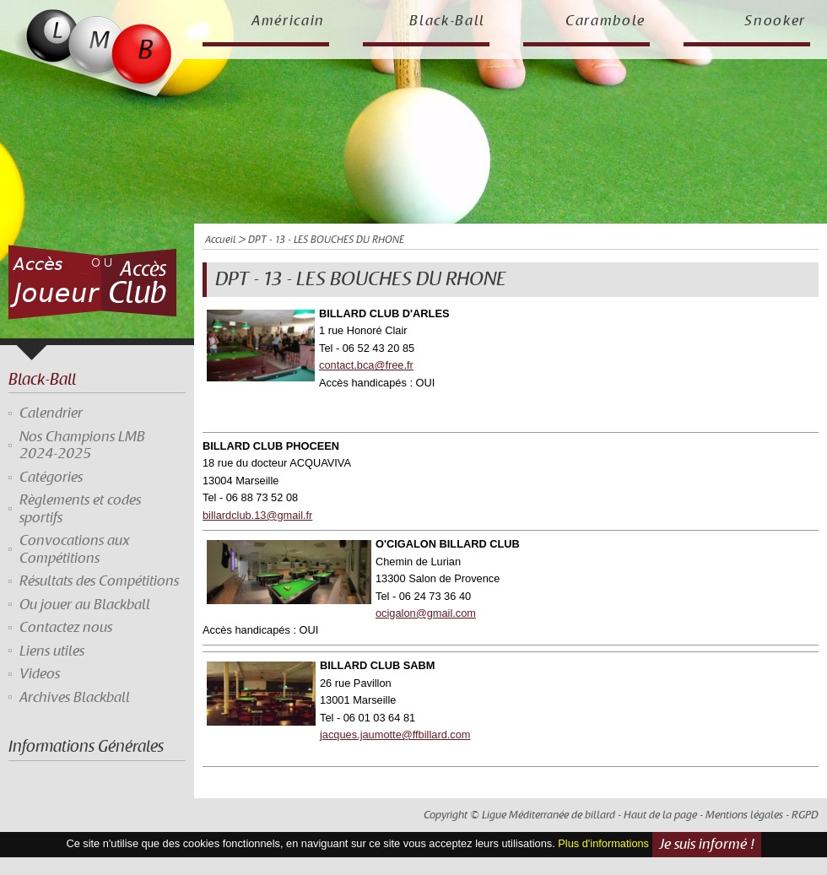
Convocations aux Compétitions (74, 549)
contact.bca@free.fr (366, 365)
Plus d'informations (603, 844)
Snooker (775, 21)
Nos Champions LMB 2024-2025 (82, 445)
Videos (39, 674)
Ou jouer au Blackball (84, 605)
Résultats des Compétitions (99, 581)
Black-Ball (447, 21)
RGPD (805, 815)
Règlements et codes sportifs (80, 509)
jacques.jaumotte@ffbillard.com (395, 734)
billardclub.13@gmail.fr (257, 515)
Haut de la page (660, 815)
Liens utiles (51, 651)
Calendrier (51, 413)
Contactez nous (65, 627)
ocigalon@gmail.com (426, 613)
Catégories (51, 477)
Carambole (605, 21)
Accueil (220, 240)
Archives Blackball (74, 697)
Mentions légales (744, 815)
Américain (288, 21)
